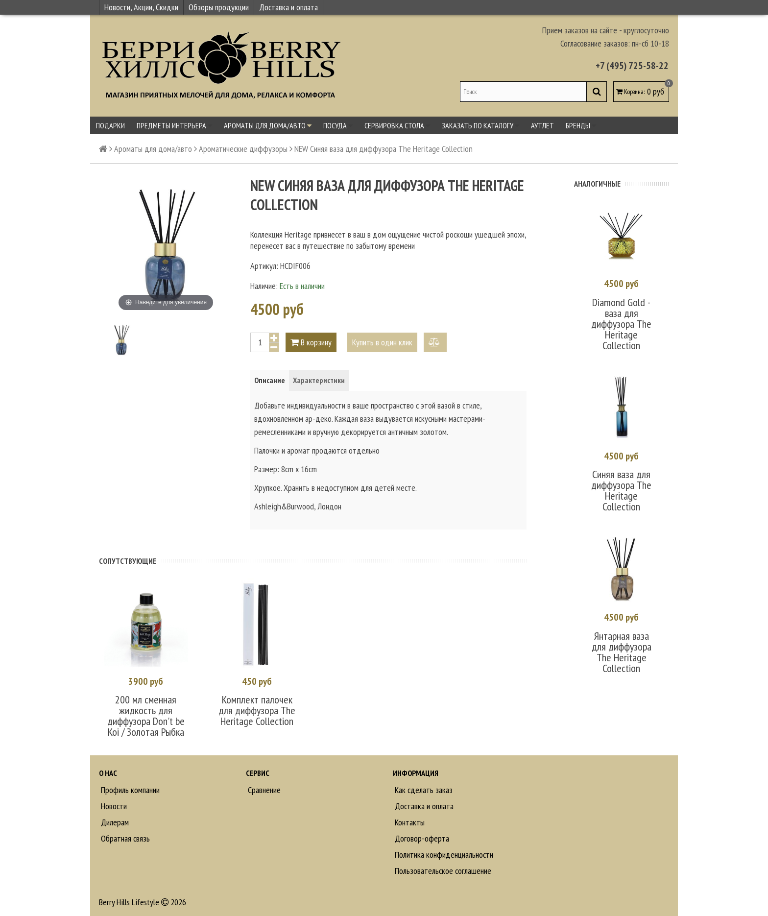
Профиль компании (129, 789)
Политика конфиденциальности (443, 854)
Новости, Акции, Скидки (141, 7)
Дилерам (114, 821)
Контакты (409, 821)
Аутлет (542, 125)
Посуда (338, 125)
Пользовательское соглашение (442, 870)
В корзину (311, 342)
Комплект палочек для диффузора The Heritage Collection (256, 710)
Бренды (581, 125)
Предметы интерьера (174, 125)
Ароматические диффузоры (243, 148)
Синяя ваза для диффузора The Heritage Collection (621, 488)
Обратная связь (124, 838)
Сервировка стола (397, 125)
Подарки (110, 125)
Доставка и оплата (288, 7)
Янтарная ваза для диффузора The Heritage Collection (621, 649)
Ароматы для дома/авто (268, 125)
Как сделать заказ (423, 789)
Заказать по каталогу (480, 125)
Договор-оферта (421, 838)
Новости (113, 805)
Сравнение (263, 789)
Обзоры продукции (219, 7)
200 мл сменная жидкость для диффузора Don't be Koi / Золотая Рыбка (146, 715)
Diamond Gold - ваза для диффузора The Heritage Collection (621, 323)
